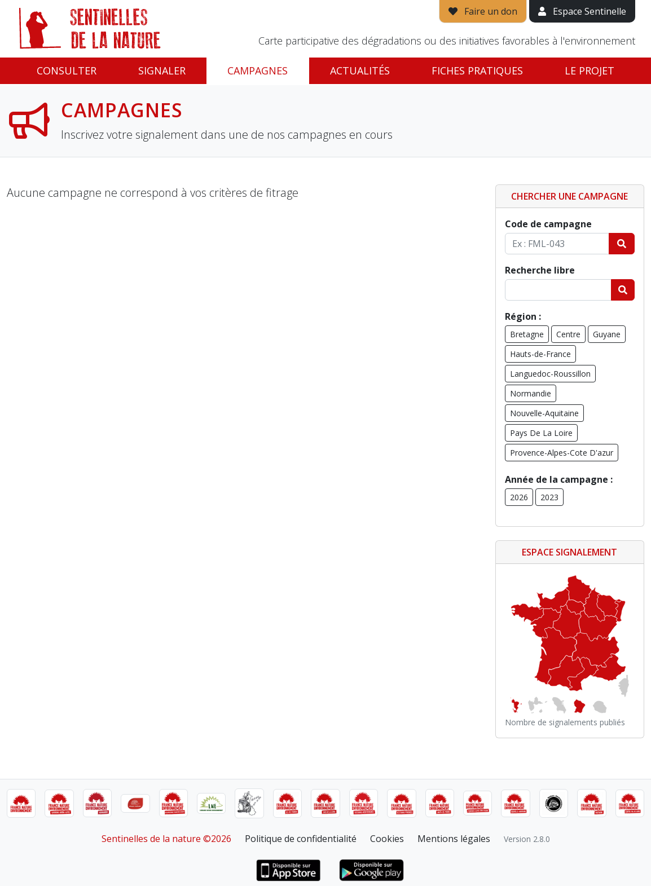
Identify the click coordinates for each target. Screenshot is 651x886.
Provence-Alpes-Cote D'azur (561, 452)
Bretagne (527, 334)
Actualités (360, 70)
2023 (549, 497)
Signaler (162, 70)
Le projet (589, 70)
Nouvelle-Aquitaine (544, 413)
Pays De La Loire (541, 432)
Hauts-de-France (540, 354)
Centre (568, 334)
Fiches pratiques (477, 70)
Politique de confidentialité (301, 838)
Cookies (387, 838)
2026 (519, 497)
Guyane (607, 334)
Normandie (530, 393)
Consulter (66, 70)
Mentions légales (453, 838)
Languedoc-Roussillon (550, 373)
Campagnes (257, 70)
